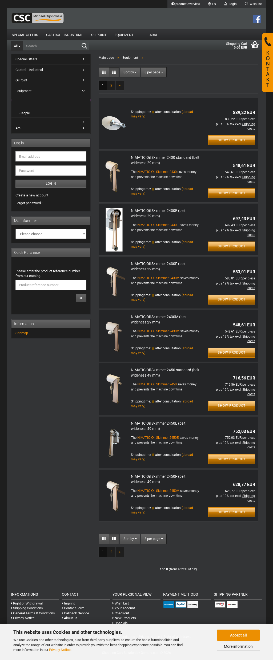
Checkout (121, 615)
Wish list (253, 4)
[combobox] (130, 74)
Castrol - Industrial (64, 35)
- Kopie (24, 115)
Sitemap (21, 335)
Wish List (121, 605)
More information (238, 646)
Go (81, 300)
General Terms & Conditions (33, 615)
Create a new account (31, 197)
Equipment (124, 35)
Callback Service (75, 615)
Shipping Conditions (27, 610)
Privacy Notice (60, 650)
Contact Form (73, 610)
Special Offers (25, 35)
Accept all (238, 635)
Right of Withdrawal (27, 605)
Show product (232, 142)
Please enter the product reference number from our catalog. (47, 275)
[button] (212, 4)
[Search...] (17, 46)
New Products (124, 620)
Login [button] (230, 4)
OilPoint (99, 35)
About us (69, 620)
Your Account (124, 610)
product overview (185, 4)
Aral (154, 35)
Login (51, 186)
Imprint (68, 605)
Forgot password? (28, 205)
